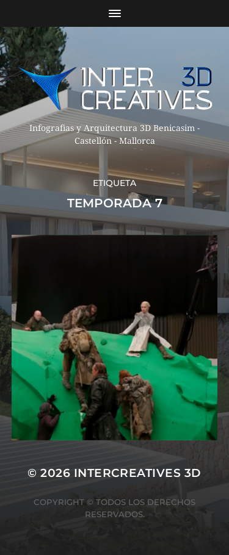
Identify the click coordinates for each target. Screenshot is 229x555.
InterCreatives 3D (138, 473)
